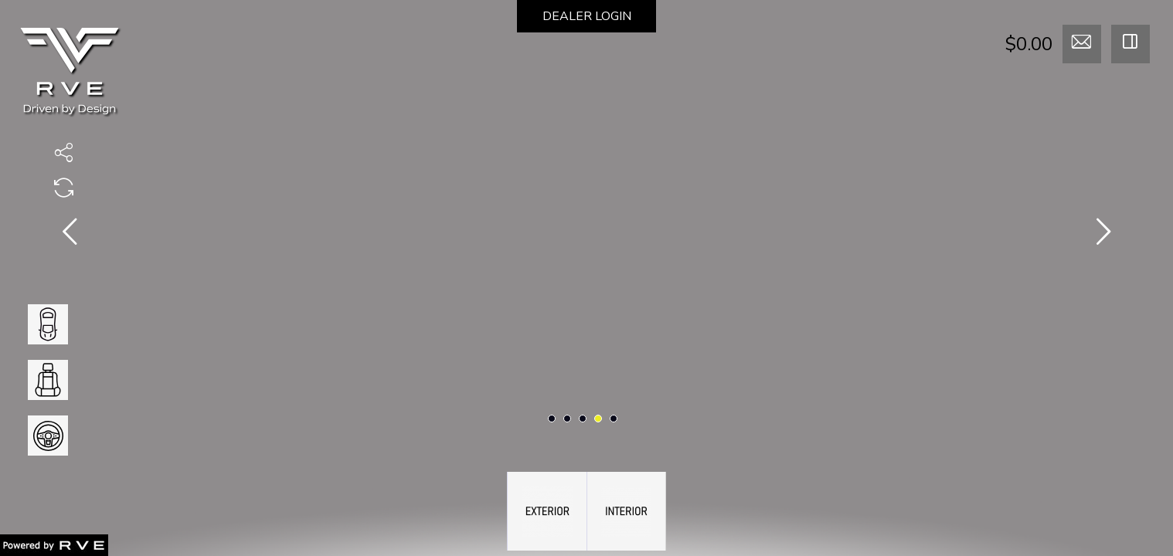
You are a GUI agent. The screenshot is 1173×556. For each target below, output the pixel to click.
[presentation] (69, 235)
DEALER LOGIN (586, 16)
